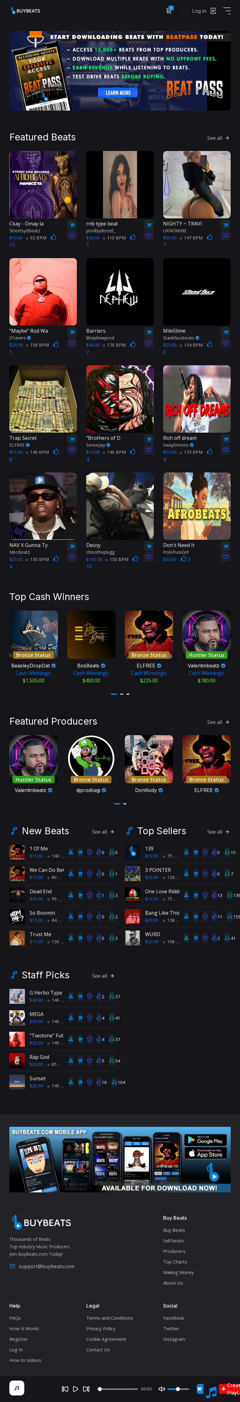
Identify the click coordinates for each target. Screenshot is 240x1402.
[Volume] (178, 1389)
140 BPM (37, 452)
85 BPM (57, 1064)
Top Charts (175, 1262)
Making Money (178, 1272)
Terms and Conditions (109, 1318)
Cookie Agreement (106, 1339)
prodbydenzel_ (100, 231)
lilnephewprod (100, 338)
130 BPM (37, 559)
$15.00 (36, 856)
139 (149, 848)
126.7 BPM (176, 877)
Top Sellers (161, 830)
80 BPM (57, 877)
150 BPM (116, 559)
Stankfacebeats (181, 338)
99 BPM (57, 899)
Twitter (171, 1328)
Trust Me (40, 934)
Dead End (41, 891)
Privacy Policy (100, 1328)
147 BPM (191, 238)
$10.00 (151, 856)
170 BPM (114, 345)
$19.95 (151, 899)
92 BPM (36, 238)
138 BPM (174, 920)
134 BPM (191, 345)
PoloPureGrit (176, 552)
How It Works (24, 1328)
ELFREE (19, 445)
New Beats (45, 830)
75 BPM (173, 856)
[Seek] (118, 1389)
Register (18, 1339)
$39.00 (151, 920)
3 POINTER (158, 870)
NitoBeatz (19, 552)
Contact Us (98, 1349)
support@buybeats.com (41, 1266)
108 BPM (174, 942)
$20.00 (151, 942)
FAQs (15, 1318)
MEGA (37, 1014)
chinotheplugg (100, 552)
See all (219, 137)
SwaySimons (178, 445)
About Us (173, 1283)
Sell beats (173, 1240)
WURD (152, 934)
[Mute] (162, 1389)
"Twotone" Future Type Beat (63, 1035)
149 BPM (58, 1043)
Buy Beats (174, 1230)
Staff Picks (45, 975)
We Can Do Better (51, 870)
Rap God (39, 1057)
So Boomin (42, 912)
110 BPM (114, 238)
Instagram (174, 1339)
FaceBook (173, 1318)
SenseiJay (98, 445)
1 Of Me (39, 848)
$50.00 (36, 1021)
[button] (114, 694)
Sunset (38, 1078)
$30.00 (36, 899)
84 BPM (57, 920)
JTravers (20, 338)
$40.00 (36, 1000)
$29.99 (36, 1043)
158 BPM (37, 345)
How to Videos (25, 1360)
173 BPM (191, 452)
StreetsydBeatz (24, 231)
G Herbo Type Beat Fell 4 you (63, 992)
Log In (16, 1349)
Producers (174, 1251)
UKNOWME (174, 231)
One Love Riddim (164, 891)
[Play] (75, 1389)
